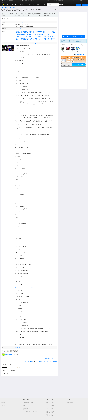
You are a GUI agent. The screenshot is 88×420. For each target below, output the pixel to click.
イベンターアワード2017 (49, 412)
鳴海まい (43, 34)
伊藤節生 (25, 32)
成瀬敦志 (52, 32)
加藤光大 (28, 36)
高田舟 (23, 36)
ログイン (85, 4)
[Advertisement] (73, 23)
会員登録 (78, 4)
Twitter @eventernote (70, 402)
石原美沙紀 (18, 32)
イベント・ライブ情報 (10, 7)
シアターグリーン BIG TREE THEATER (24, 28)
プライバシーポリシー (5, 405)
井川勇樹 (18, 34)
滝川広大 (46, 36)
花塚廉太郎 (30, 34)
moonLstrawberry (9, 354)
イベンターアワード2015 (49, 409)
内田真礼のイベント (26, 406)
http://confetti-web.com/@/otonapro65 (24, 66)
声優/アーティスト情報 (25, 4)
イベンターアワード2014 (49, 408)
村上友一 (40, 39)
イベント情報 (36, 4)
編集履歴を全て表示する (50, 358)
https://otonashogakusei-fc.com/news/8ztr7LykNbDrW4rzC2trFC (30, 43)
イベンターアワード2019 (49, 415)
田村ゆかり (25, 405)
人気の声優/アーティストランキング (29, 402)
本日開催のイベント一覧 (49, 402)
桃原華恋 (52, 39)
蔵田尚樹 (52, 36)
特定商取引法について (5, 406)
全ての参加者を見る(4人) (80, 54)
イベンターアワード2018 (49, 414)
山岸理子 (40, 36)
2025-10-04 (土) (19, 22)
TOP (2, 7)
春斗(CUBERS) (37, 32)
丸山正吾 (34, 36)
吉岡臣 (35, 39)
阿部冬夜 (24, 39)
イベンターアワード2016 (49, 411)
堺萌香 (31, 32)
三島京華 (18, 36)
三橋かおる (46, 32)
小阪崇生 (24, 34)
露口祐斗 (18, 39)
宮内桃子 (30, 39)
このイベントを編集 (28, 361)
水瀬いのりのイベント (27, 408)
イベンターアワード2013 (49, 406)
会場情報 (43, 4)
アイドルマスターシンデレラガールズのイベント (32, 411)
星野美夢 (46, 39)
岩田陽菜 (37, 34)
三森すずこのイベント (27, 409)
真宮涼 (48, 34)
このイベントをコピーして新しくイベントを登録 (46, 361)
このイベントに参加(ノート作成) (73, 36)
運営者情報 (3, 402)
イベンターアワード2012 (49, 405)
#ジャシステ (18, 347)
